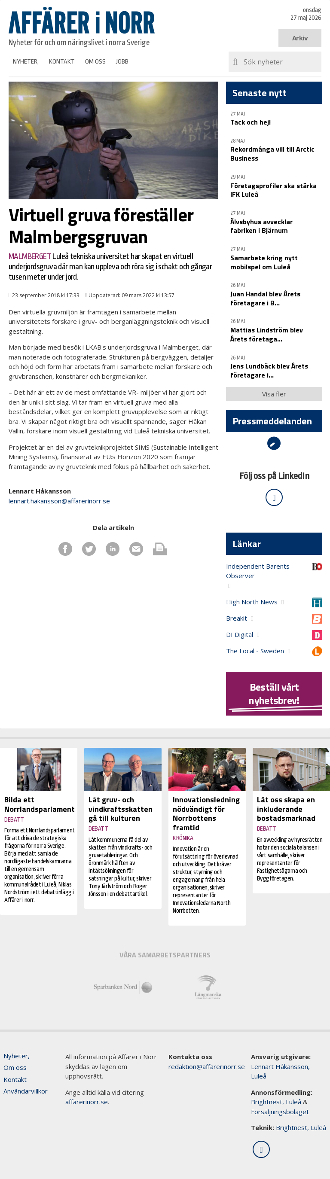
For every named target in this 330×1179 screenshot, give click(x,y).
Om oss (95, 61)
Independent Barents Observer (258, 571)
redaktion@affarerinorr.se (206, 1066)
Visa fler (274, 394)
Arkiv (300, 38)
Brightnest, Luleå (276, 1101)
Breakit (236, 618)
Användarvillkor (25, 1091)
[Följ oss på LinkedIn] (274, 497)
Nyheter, (26, 61)
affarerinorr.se (86, 1101)
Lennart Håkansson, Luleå (280, 1071)
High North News (252, 601)
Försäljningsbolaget (280, 1111)
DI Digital (239, 634)
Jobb (122, 61)
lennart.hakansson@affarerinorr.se (59, 501)
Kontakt (62, 61)
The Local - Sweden (255, 650)
